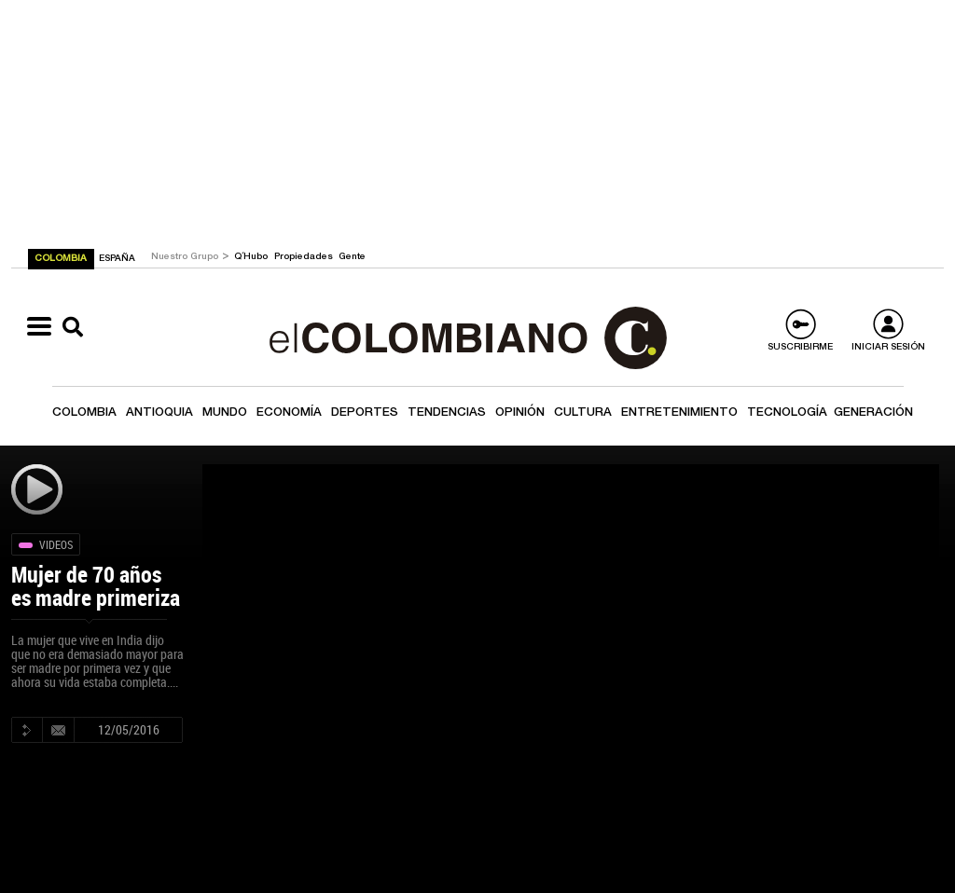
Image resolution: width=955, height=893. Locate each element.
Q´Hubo (252, 257)
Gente (352, 257)
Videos (56, 544)
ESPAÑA (117, 259)
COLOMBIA (62, 259)
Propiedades (305, 257)
